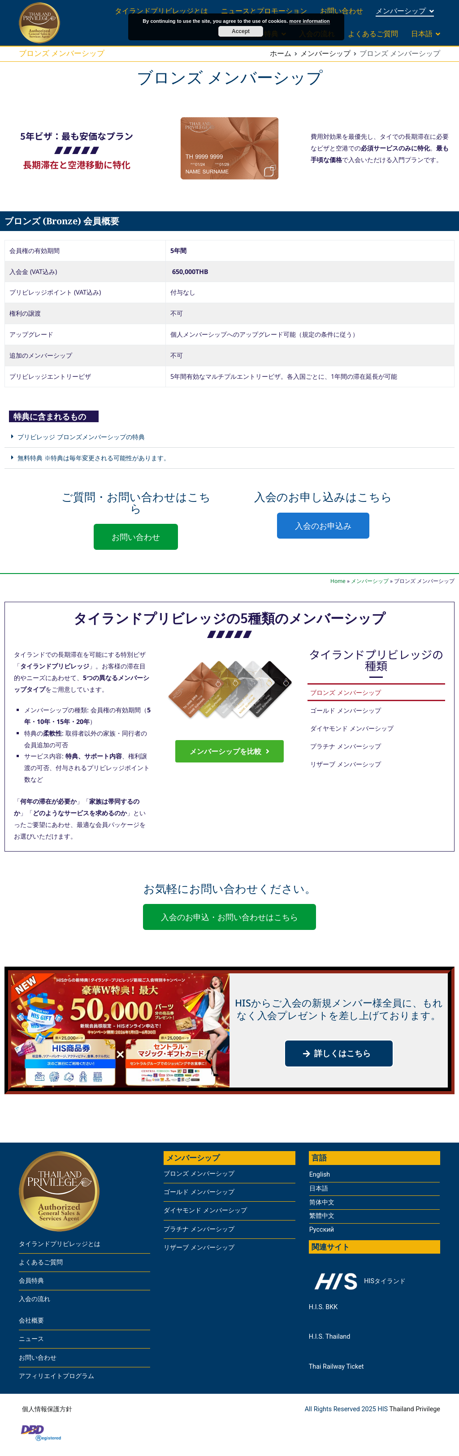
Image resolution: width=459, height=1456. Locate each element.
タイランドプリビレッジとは (161, 11)
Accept (241, 31)
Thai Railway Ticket (336, 1366)
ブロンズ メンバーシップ (345, 692)
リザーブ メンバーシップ (345, 764)
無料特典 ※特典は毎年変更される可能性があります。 (93, 458)
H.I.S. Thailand (330, 1336)
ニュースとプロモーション (264, 11)
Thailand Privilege (414, 1409)
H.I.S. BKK (323, 1307)
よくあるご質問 (373, 34)
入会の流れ (34, 1299)
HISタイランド (357, 1281)
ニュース (31, 1339)
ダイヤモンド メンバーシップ (352, 728)
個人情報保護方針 (47, 1409)
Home (338, 581)
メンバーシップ (401, 11)
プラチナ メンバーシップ (345, 746)
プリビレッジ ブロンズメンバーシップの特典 (81, 437)
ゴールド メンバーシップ (345, 710)
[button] (229, 437)
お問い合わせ (341, 11)
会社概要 (31, 1320)
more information (309, 21)
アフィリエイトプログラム (56, 1376)
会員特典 (31, 1281)
